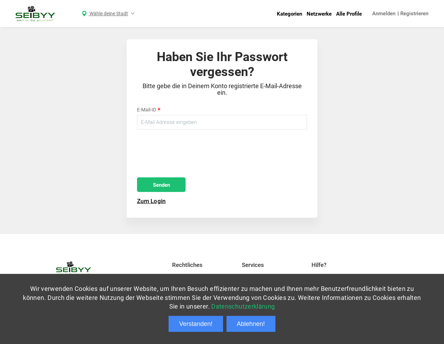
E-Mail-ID (149, 110)
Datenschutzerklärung (243, 306)
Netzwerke (319, 14)
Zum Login (151, 201)
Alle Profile (349, 14)
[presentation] (189, 153)
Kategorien (289, 14)
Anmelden (383, 13)
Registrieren (414, 13)
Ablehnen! (251, 323)
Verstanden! (195, 323)
